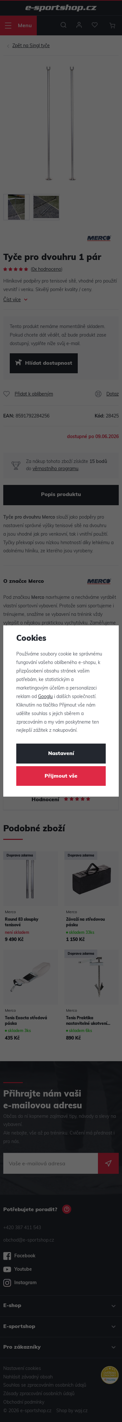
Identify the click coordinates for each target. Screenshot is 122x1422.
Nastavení (61, 753)
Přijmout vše (61, 776)
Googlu (45, 696)
